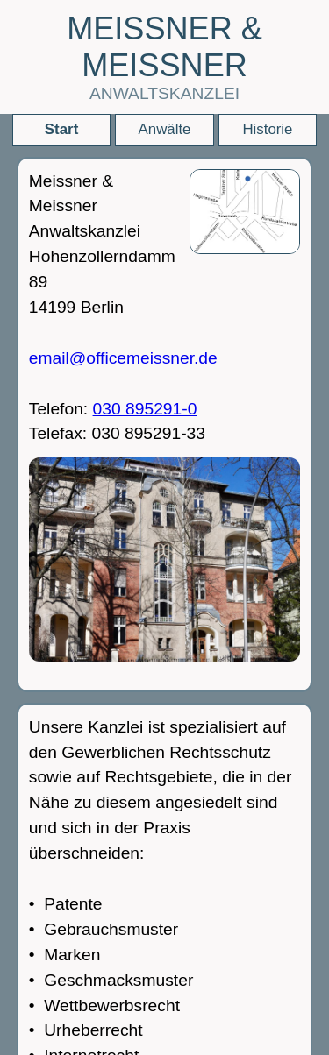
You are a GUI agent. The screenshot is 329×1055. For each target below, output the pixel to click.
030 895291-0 (145, 409)
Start (61, 129)
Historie (267, 129)
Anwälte (165, 129)
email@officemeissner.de (123, 358)
